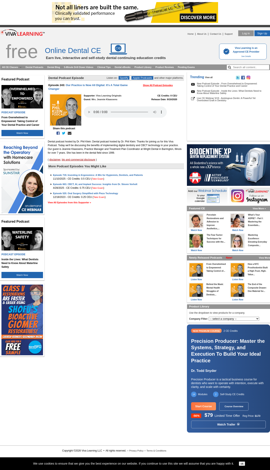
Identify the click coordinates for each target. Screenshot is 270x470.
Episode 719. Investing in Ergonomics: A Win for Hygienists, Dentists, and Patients (98, 175)
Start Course (203, 406)
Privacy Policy (136, 450)
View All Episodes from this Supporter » (69, 202)
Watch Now (22, 133)
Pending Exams (186, 67)
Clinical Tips (104, 67)
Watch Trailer (228, 424)
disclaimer (54, 159)
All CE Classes (10, 67)
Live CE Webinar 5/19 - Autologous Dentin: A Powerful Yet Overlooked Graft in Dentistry (226, 99)
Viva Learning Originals (109, 95)
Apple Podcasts (142, 77)
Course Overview (234, 406)
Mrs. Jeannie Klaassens (104, 99)
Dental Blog (53, 67)
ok (242, 463)
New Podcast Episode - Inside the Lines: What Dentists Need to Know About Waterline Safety (229, 92)
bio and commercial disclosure (78, 159)
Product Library (142, 67)
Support (229, 34)
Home (191, 34)
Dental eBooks (122, 67)
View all (209, 77)
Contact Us (215, 34)
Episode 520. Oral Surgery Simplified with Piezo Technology (85, 193)
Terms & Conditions (156, 450)
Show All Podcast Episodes (158, 85)
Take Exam (97, 179)
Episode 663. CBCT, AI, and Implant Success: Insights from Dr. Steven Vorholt (95, 184)
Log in (246, 33)
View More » (259, 208)
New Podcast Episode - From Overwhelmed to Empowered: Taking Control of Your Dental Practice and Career (227, 84)
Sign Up (262, 33)
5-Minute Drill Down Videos (78, 67)
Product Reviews (164, 67)
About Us (201, 34)
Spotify (124, 77)
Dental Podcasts (34, 67)
